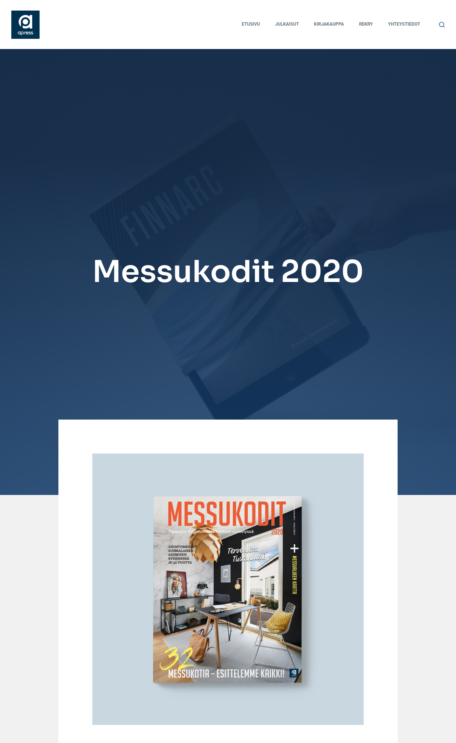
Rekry (366, 24)
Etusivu (251, 24)
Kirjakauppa (329, 24)
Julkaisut (287, 24)
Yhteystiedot (404, 24)
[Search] (442, 25)
